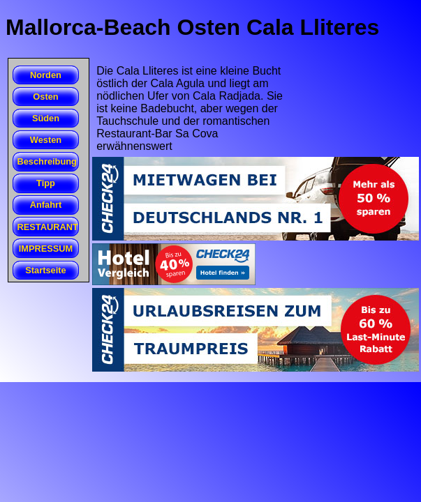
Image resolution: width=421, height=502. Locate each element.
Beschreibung (47, 161)
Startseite (45, 270)
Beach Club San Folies (13, 128)
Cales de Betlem (13, 85)
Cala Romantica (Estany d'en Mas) (13, 129)
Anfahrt (46, 204)
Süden (45, 118)
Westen (45, 140)
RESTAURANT (47, 227)
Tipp (45, 183)
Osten (45, 96)
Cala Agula (13, 106)
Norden (45, 75)
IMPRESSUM (46, 248)
